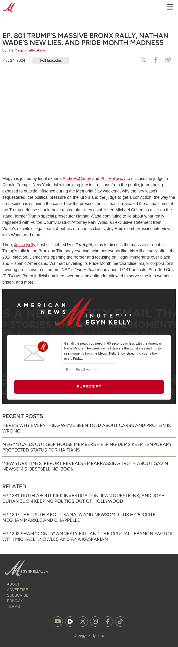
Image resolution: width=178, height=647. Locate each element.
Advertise (17, 590)
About (13, 584)
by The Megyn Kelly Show (23, 50)
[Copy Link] (167, 60)
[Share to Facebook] (155, 60)
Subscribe (17, 595)
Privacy (15, 601)
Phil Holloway (112, 178)
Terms (13, 607)
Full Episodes (51, 60)
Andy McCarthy (77, 178)
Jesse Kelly (24, 244)
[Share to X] (143, 60)
